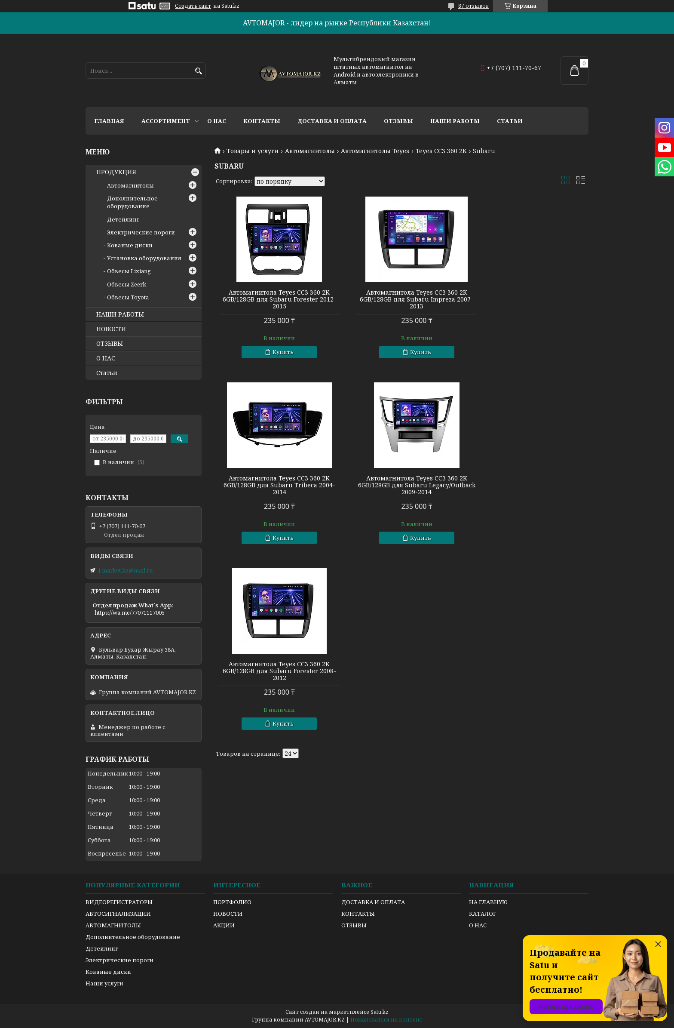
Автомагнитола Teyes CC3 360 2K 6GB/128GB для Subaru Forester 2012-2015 (274, 299)
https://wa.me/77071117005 (130, 612)
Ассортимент (165, 121)
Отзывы (398, 121)
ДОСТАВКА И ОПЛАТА (373, 902)
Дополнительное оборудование (132, 202)
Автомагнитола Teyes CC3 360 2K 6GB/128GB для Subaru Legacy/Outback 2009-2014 (274, 485)
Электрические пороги (141, 232)
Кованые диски (130, 245)
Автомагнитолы (310, 151)
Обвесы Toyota (128, 297)
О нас (216, 121)
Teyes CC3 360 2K (441, 151)
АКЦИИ (224, 925)
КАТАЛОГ (482, 913)
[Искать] (198, 71)
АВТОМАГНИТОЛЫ (113, 925)
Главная (109, 121)
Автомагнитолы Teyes (375, 151)
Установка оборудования (144, 258)
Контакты (261, 121)
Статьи (510, 121)
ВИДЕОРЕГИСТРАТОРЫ (119, 902)
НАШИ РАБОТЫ (120, 314)
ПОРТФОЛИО (232, 902)
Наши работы (455, 121)
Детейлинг (123, 219)
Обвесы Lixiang (129, 271)
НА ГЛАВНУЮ (488, 902)
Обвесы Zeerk (126, 284)
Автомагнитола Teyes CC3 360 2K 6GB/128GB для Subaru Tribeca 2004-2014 (528, 299)
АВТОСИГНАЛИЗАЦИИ (118, 913)
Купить (278, 352)
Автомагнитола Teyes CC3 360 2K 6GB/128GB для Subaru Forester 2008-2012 (401, 485)
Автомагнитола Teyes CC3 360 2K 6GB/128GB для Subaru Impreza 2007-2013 (401, 299)
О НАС (105, 358)
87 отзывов (473, 5)
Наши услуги (104, 983)
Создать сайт (193, 6)
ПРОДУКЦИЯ (116, 172)
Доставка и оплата (332, 121)
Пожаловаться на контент (386, 1019)
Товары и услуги (253, 151)
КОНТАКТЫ (358, 913)
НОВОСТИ (111, 329)
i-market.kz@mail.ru (125, 570)
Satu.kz (380, 1012)
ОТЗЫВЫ (109, 344)
